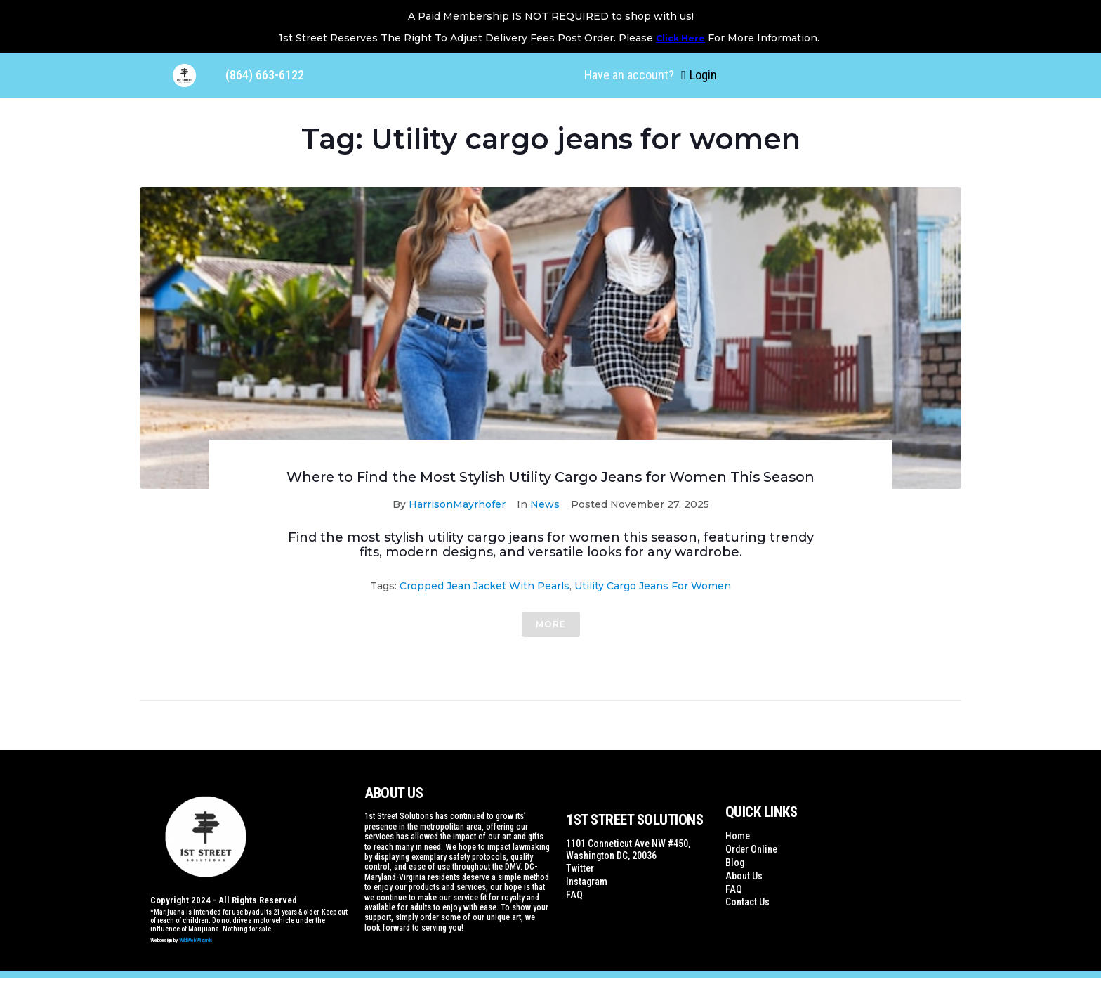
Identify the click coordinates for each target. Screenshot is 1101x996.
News (545, 522)
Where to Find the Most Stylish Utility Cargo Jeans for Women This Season (551, 485)
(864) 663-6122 (264, 74)
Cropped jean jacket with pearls (484, 604)
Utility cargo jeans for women (652, 604)
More (551, 642)
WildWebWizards (196, 959)
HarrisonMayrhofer (457, 522)
